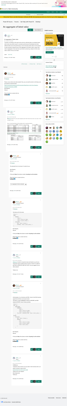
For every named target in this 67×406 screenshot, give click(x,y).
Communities (36, 8)
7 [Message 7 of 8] (16, 346)
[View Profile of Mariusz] (9, 73)
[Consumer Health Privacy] (16, 402)
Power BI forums (8, 22)
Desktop (38, 22)
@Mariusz (15, 262)
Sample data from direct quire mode (20, 369)
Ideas (31, 8)
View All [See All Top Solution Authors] (48, 93)
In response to (11, 114)
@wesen (7, 78)
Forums (20, 8)
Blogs (42, 8)
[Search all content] (51, 14)
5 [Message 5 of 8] (16, 243)
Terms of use (58, 397)
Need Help (10, 54)
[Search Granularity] (31, 14)
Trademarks (64, 397)
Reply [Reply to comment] (39, 102)
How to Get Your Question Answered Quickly (51, 66)
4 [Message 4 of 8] (13, 190)
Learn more (3, 4)
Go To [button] (61, 11)
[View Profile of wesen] (8, 35)
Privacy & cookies (51, 397)
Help (57, 11)
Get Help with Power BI (27, 22)
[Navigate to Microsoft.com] (3, 9)
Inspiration (26, 8)
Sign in (53, 11)
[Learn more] (50, 52)
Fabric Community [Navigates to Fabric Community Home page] (13, 9)
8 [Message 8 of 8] (16, 378)
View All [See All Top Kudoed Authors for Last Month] (48, 119)
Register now (60, 17)
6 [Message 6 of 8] (16, 274)
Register (48, 11)
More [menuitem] (46, 8)
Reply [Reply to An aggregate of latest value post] (39, 57)
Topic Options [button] (37, 29)
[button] (30, 30)
